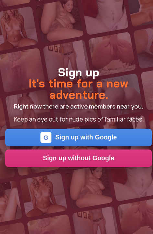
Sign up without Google (79, 158)
